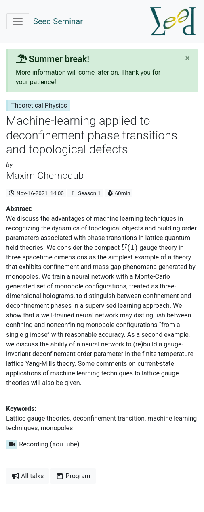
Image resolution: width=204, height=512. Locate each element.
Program (73, 476)
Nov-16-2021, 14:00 (36, 193)
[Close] (187, 58)
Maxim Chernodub (45, 175)
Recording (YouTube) (43, 444)
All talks (27, 476)
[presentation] (129, 247)
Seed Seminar (58, 21)
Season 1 (85, 193)
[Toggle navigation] (17, 21)
